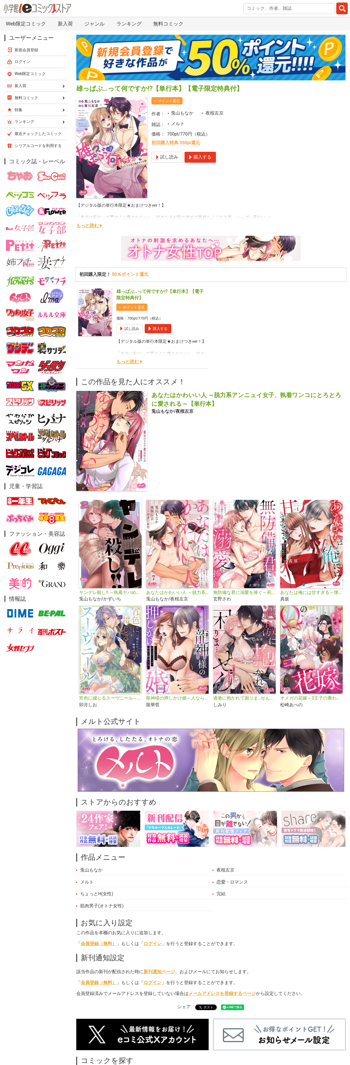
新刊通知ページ (159, 971)
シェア (184, 1006)
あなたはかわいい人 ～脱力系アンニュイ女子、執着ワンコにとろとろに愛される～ (177, 592)
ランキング (129, 24)
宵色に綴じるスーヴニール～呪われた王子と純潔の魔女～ (110, 698)
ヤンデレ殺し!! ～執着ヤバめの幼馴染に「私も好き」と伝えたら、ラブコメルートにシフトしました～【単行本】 (110, 592)
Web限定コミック (26, 24)
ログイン (153, 943)
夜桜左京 (215, 113)
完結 (221, 893)
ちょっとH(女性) (96, 893)
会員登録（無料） (99, 943)
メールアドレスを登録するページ (222, 993)
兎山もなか (182, 113)
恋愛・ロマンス (232, 882)
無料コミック (168, 24)
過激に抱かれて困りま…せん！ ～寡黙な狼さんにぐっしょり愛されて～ (244, 698)
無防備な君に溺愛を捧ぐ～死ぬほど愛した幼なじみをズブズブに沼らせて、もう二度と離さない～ (244, 592)
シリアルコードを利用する (38, 145)
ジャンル (94, 24)
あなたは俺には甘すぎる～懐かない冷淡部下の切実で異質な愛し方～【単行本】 (311, 592)
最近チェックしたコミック (38, 133)
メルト (178, 123)
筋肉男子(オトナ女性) (102, 905)
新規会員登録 (26, 50)
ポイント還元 (169, 101)
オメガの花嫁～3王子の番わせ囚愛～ (311, 698)
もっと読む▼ (89, 225)
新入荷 (65, 24)
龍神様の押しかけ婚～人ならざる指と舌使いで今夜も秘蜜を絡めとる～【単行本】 (177, 698)
